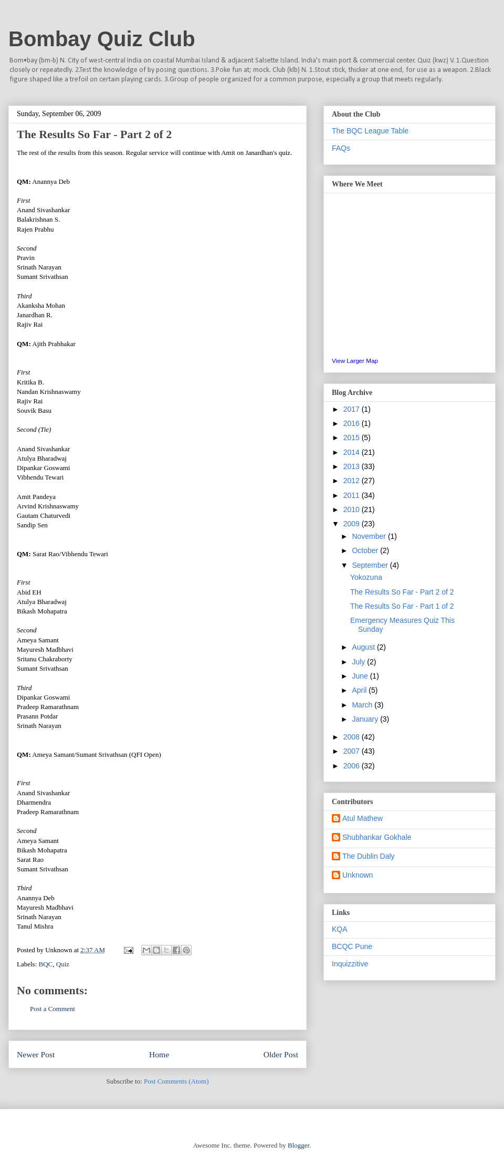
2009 (352, 523)
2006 (352, 766)
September (371, 565)
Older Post (281, 1054)
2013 (352, 466)
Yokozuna (366, 577)
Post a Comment (52, 1009)
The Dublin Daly (368, 856)
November (369, 536)
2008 (352, 737)
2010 (352, 509)
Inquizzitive (350, 964)
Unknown (357, 875)
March (363, 705)
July (359, 662)
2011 (352, 495)
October (366, 550)
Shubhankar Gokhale (377, 837)
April (360, 690)
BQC (46, 964)
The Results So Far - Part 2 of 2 (402, 592)
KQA (340, 929)
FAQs (341, 148)
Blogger (298, 1145)
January (366, 719)
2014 (352, 452)
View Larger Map (355, 360)
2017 (352, 409)
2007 (352, 751)
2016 (352, 423)
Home (159, 1054)
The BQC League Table (370, 131)
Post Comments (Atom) (176, 1081)
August (364, 647)
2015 (352, 437)
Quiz (62, 964)
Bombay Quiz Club (101, 38)
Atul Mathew (362, 818)
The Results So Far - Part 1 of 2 (402, 606)
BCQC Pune (352, 946)
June (361, 676)
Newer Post (36, 1054)
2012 (352, 480)
